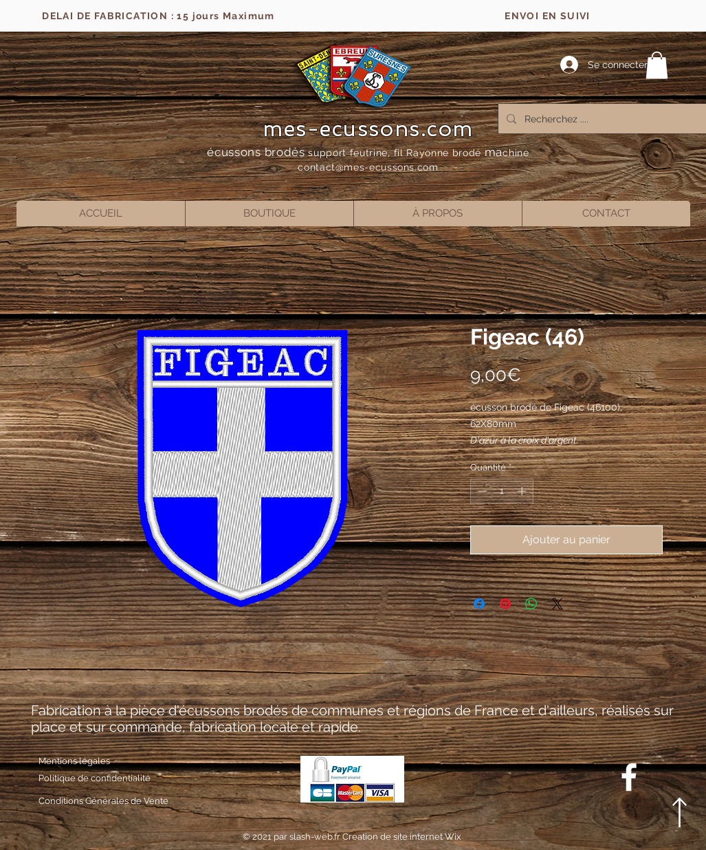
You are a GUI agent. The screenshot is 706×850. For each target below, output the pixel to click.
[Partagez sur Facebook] (479, 604)
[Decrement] (480, 491)
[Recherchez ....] (601, 118)
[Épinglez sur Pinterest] (505, 604)
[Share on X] (557, 604)
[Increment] (523, 491)
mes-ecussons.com (368, 128)
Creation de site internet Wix (401, 836)
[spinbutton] (501, 491)
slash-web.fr (315, 836)
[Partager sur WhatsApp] (531, 604)
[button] (657, 65)
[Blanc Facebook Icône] (629, 777)
